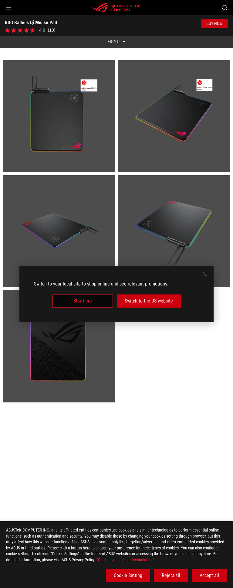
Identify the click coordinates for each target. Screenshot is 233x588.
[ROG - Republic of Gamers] (116, 7)
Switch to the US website (149, 301)
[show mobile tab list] (116, 38)
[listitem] (59, 112)
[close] (205, 274)
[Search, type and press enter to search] (224, 7)
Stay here (82, 301)
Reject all (171, 575)
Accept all (209, 575)
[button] (8, 7)
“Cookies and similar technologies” (125, 559)
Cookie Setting (128, 575)
